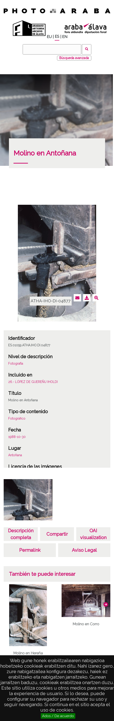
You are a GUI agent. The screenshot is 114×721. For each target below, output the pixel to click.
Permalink (30, 550)
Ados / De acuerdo (58, 716)
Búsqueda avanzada (74, 58)
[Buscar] (52, 49)
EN (64, 37)
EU (49, 37)
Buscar (86, 49)
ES (57, 36)
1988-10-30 (17, 437)
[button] (105, 604)
